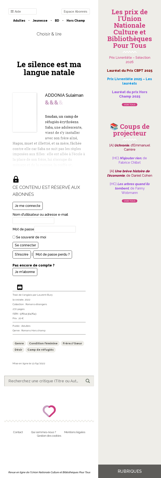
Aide (16, 11)
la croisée (18, 299)
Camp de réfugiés (40, 349)
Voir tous (129, 104)
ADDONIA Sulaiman (64, 95)
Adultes (19, 20)
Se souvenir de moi (29, 237)
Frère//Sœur (72, 343)
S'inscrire (21, 254)
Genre (19, 343)
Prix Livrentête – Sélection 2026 (129, 60)
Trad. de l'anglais (22, 294)
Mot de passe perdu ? (53, 254)
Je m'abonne (25, 272)
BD (57, 20)
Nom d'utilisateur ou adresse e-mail (40, 215)
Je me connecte (27, 206)
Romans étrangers (36, 304)
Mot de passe (23, 229)
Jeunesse (40, 20)
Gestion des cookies (49, 435)
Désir (18, 349)
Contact (18, 432)
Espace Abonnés (75, 11)
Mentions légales (74, 432)
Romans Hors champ (33, 330)
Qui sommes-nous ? (43, 432)
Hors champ (76, 20)
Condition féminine (43, 343)
